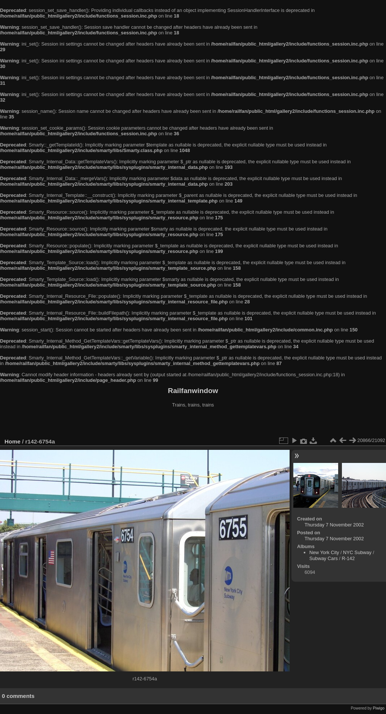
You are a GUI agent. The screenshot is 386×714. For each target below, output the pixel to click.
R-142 (348, 558)
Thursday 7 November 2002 (334, 525)
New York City (324, 552)
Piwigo (379, 708)
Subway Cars (323, 558)
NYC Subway (357, 552)
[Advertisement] (193, 423)
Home (12, 441)
